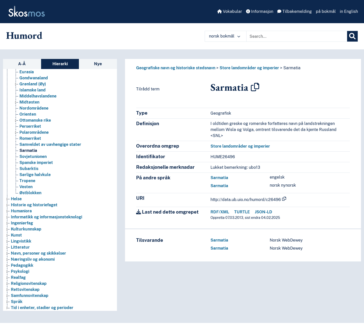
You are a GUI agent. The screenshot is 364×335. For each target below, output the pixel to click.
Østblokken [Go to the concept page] (30, 192)
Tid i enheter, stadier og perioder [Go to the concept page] (42, 307)
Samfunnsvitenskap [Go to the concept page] (29, 295)
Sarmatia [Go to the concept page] (28, 150)
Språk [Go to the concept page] (16, 301)
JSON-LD (263, 212)
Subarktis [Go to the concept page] (28, 168)
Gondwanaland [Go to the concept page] (33, 78)
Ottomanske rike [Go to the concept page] (35, 120)
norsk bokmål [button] (224, 36)
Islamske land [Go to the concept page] (32, 90)
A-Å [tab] (22, 63)
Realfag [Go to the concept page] (18, 277)
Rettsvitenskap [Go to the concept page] (25, 289)
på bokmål (326, 11)
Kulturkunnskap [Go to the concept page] (26, 229)
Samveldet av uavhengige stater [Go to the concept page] (50, 144)
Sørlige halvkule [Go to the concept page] (35, 174)
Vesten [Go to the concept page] (26, 186)
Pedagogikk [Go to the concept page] (22, 265)
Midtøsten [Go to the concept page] (29, 102)
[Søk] (352, 36)
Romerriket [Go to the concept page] (30, 138)
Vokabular (229, 11)
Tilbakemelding (294, 11)
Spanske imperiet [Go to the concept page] (36, 162)
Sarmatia (291, 67)
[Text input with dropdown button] (296, 36)
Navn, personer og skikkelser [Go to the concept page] (38, 253)
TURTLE (242, 212)
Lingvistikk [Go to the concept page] (21, 241)
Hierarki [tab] (60, 63)
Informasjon (259, 11)
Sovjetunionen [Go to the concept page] (33, 156)
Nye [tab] (98, 63)
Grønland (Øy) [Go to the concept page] (32, 84)
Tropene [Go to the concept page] (27, 180)
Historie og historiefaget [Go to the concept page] (34, 205)
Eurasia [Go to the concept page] (26, 72)
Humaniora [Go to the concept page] (21, 211)
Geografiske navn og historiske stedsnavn (175, 67)
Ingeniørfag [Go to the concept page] (22, 223)
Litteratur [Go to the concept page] (20, 247)
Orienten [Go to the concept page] (27, 114)
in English (349, 11)
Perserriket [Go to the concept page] (30, 126)
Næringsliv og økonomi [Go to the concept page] (33, 259)
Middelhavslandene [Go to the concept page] (37, 96)
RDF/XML (219, 212)
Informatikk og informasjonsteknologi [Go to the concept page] (46, 217)
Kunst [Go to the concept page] (16, 235)
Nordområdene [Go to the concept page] (33, 108)
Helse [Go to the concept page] (16, 198)
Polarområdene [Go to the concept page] (34, 132)
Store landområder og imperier (249, 67)
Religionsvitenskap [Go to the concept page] (29, 283)
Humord (24, 35)
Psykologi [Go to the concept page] (20, 271)
